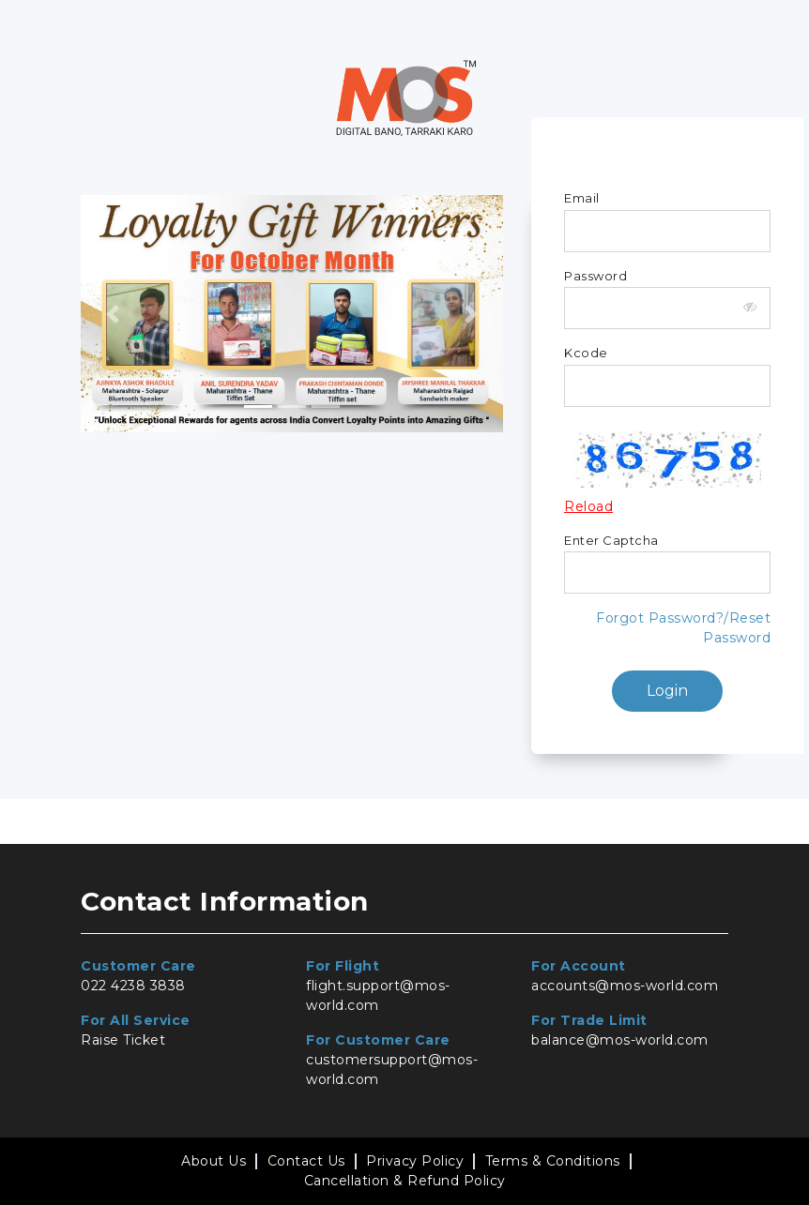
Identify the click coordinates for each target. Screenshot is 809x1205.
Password (595, 275)
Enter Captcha (611, 540)
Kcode (586, 352)
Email (582, 197)
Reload (588, 506)
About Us (213, 1160)
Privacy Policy (415, 1160)
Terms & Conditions (552, 1160)
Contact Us (306, 1160)
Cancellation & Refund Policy (405, 1180)
